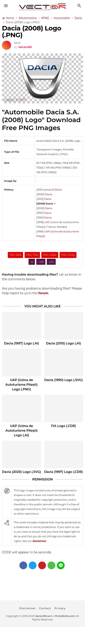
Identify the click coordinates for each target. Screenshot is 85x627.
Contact (45, 608)
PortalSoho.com (65, 616)
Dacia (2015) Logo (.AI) (63, 343)
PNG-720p (32, 254)
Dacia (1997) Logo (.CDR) (63, 472)
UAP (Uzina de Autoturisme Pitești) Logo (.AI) (21, 430)
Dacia (58, 189)
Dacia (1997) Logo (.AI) (21, 343)
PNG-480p (15, 254)
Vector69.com (43, 616)
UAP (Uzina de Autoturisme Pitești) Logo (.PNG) (21, 384)
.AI (31, 261)
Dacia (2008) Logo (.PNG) (31, 31)
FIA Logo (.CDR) (63, 426)
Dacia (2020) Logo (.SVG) (21, 472)
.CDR (41, 261)
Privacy (60, 608)
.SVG (51, 261)
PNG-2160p (68, 254)
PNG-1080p (49, 254)
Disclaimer (27, 608)
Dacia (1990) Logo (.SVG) (63, 380)
